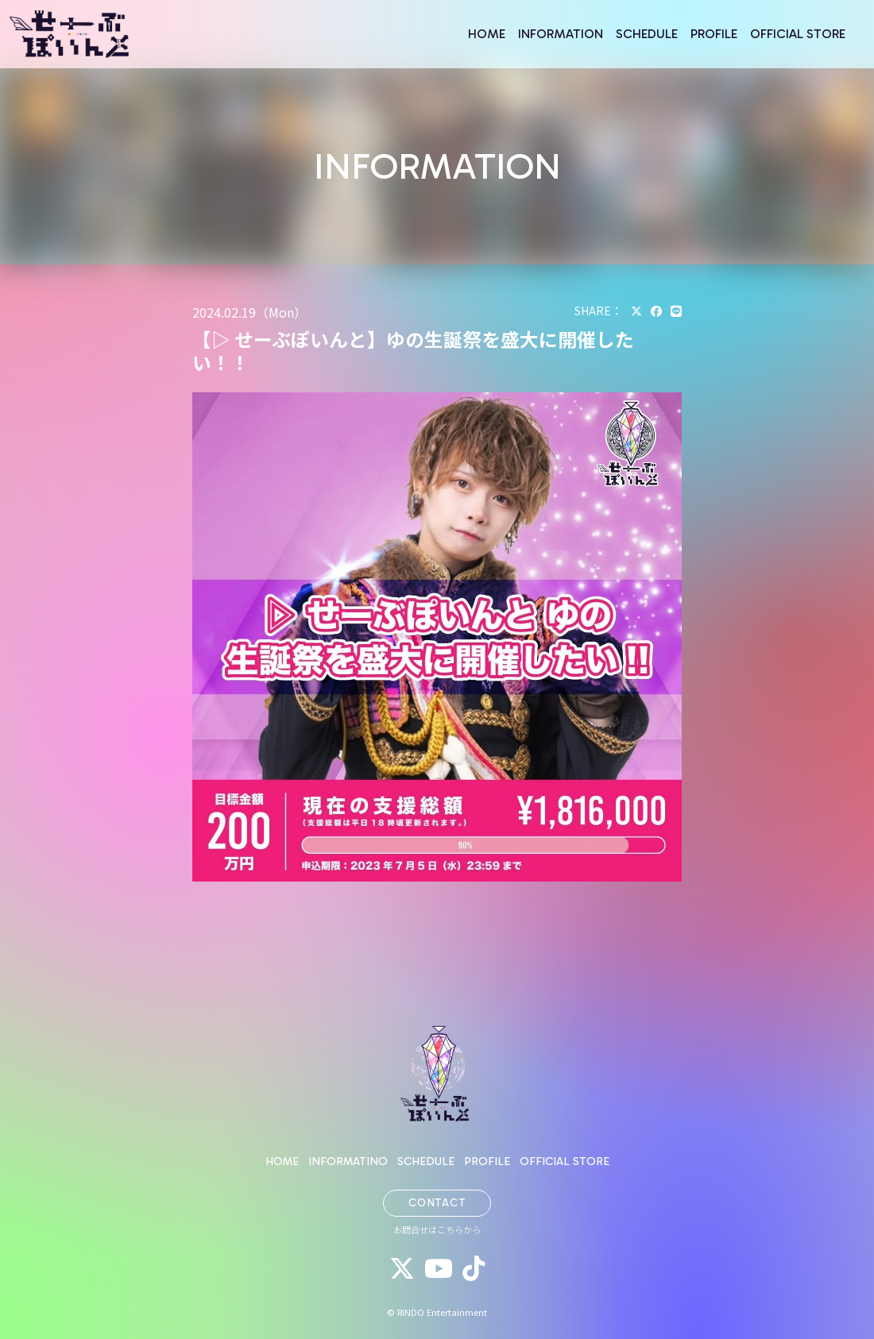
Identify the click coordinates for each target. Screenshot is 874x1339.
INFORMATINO (348, 1161)
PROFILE (713, 33)
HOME (486, 33)
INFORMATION (560, 33)
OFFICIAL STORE (797, 33)
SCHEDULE (647, 33)
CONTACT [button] (437, 1203)
